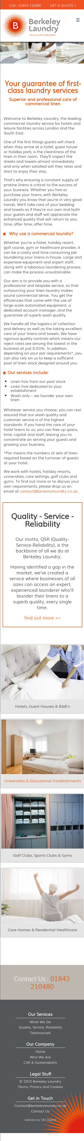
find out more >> (42, 617)
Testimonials (40, 1032)
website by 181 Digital (40, 1119)
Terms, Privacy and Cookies (40, 1086)
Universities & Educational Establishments (42, 780)
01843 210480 (30, 5)
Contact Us (40, 1111)
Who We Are (40, 1056)
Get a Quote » (63, 5)
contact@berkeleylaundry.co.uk (48, 491)
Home (40, 1051)
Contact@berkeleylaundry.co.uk (40, 1105)
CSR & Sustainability (40, 1062)
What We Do (40, 1021)
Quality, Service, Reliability (40, 1027)
